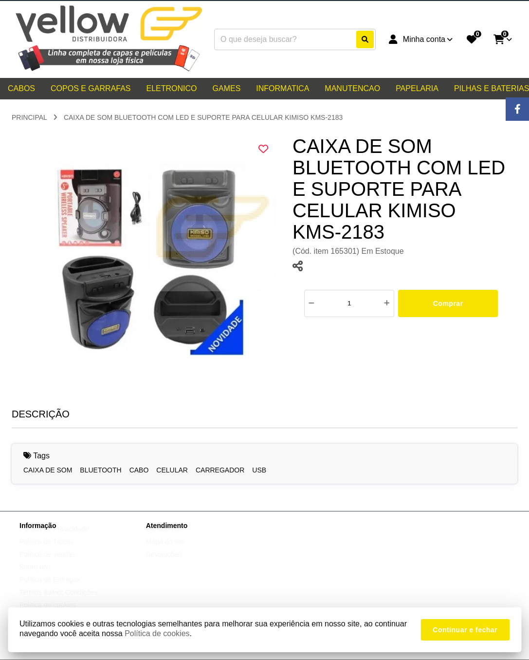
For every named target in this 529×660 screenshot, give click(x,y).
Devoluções (164, 563)
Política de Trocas (46, 551)
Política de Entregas (49, 589)
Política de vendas (47, 563)
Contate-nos (164, 538)
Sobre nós (35, 576)
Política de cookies (157, 633)
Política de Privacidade (54, 538)
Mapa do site (165, 551)
